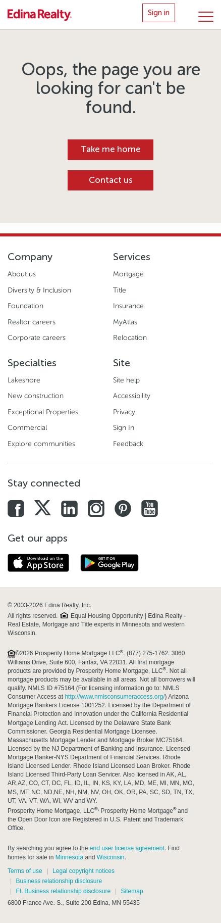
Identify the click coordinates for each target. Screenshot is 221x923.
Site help (126, 380)
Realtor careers (32, 322)
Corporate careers (37, 338)
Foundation (25, 306)
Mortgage (128, 274)
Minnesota (69, 857)
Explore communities (41, 444)
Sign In (123, 427)
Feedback (128, 444)
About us (22, 274)
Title (119, 290)
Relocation (130, 338)
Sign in (159, 13)
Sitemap (132, 891)
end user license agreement (127, 848)
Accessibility (131, 396)
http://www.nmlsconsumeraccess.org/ (114, 696)
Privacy (124, 412)
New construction (36, 396)
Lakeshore (24, 380)
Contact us (111, 180)
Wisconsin (111, 857)
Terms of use (25, 871)
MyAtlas (125, 322)
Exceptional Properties (43, 412)
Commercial (27, 427)
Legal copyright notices (83, 871)
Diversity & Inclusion (39, 290)
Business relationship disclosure (59, 881)
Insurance (128, 306)
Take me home (111, 149)
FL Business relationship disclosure (63, 891)
